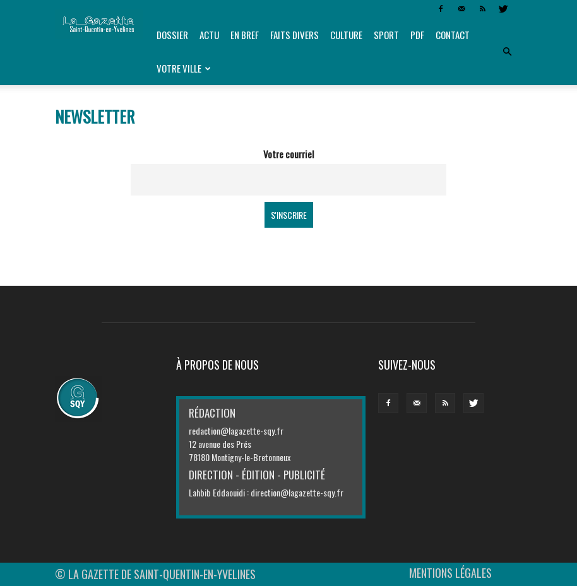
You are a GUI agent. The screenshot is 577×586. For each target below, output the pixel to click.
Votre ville (184, 68)
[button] (507, 52)
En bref (244, 35)
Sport (386, 35)
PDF (417, 35)
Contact (453, 35)
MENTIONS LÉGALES (450, 572)
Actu (209, 35)
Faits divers (294, 35)
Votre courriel (288, 154)
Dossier (172, 35)
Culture (346, 35)
